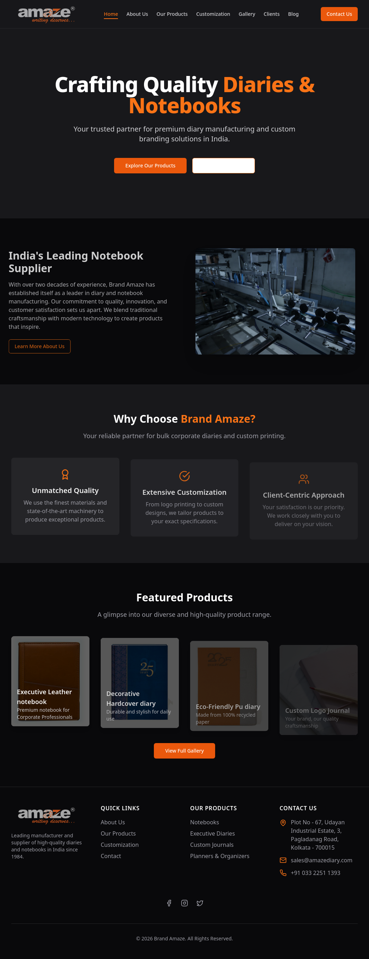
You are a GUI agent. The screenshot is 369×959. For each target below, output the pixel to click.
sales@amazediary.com (321, 860)
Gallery (247, 14)
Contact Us (339, 14)
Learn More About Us (36, 346)
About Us (137, 14)
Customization (213, 14)
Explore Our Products (150, 165)
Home (111, 14)
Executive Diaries (212, 833)
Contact (111, 856)
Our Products (172, 14)
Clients (272, 14)
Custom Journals (211, 845)
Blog (293, 14)
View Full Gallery (184, 750)
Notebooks (204, 822)
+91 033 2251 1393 (315, 873)
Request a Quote (223, 165)
